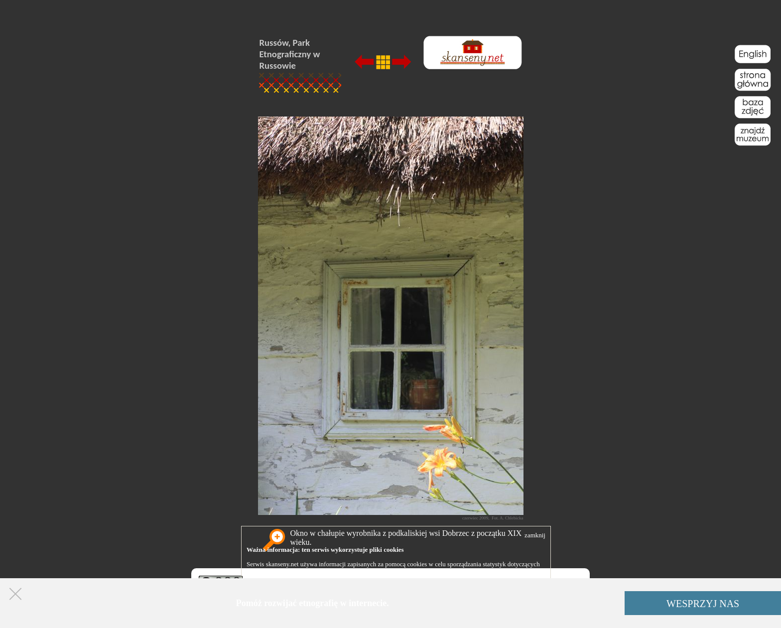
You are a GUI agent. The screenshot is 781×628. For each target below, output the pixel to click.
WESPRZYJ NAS (702, 603)
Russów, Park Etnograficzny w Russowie (290, 54)
